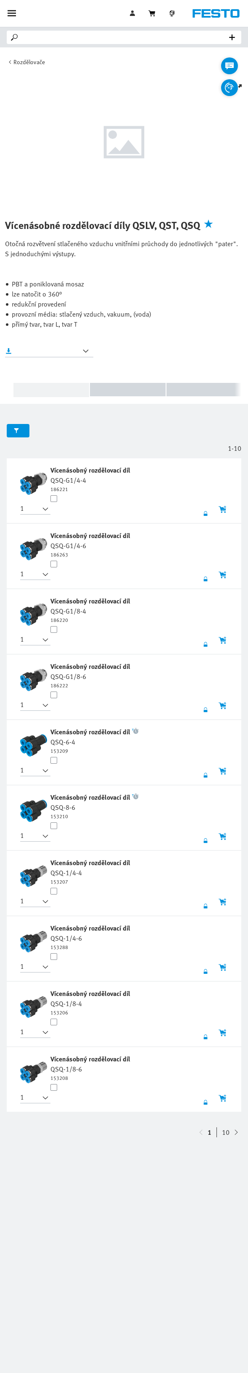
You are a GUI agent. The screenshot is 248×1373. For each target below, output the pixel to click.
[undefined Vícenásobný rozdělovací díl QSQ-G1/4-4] (91, 479)
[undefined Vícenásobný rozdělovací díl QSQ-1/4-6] (91, 937)
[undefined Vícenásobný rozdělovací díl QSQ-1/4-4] (91, 871)
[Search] (126, 37)
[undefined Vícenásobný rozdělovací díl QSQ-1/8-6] (91, 1068)
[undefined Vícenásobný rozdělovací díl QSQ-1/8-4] (91, 1002)
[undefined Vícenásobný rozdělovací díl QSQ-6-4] (94, 740)
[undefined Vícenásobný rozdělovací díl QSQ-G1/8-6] (91, 675)
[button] (30, 509)
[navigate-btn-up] (236, 1132)
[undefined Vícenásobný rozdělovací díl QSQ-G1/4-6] (91, 544)
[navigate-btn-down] (201, 1132)
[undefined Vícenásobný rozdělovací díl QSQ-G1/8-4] (91, 610)
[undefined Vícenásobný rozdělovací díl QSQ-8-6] (94, 806)
